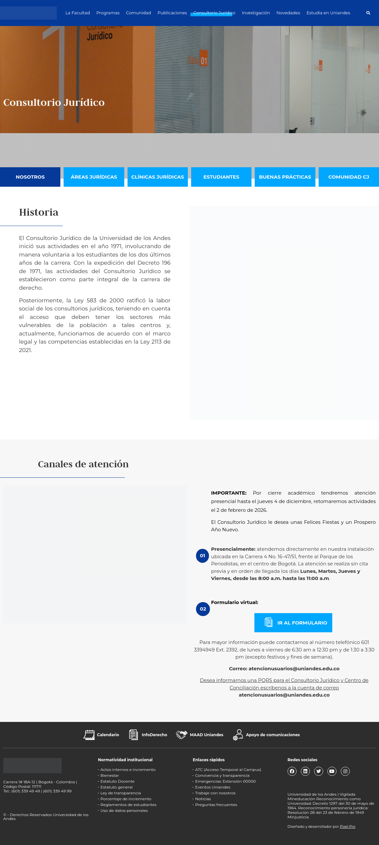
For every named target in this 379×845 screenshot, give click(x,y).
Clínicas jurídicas (157, 177)
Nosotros (30, 177)
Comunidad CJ (348, 177)
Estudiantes (221, 177)
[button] (368, 12)
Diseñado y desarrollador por (321, 826)
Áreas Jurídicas (94, 177)
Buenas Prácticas (285, 177)
